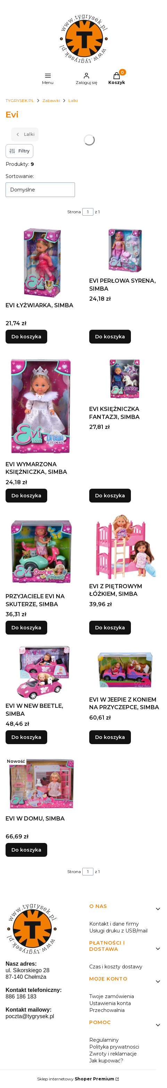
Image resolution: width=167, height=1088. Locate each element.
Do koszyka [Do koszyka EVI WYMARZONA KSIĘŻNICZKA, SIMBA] (26, 496)
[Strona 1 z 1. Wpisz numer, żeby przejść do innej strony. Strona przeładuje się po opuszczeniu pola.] (87, 212)
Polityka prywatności (114, 1047)
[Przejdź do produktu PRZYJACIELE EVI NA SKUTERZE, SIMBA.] (42, 552)
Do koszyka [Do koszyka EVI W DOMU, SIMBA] (26, 850)
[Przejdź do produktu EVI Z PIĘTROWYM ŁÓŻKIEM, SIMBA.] (125, 547)
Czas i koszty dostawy (115, 967)
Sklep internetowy (75, 1078)
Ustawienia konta (110, 1003)
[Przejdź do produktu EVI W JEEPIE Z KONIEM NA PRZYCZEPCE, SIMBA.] (125, 669)
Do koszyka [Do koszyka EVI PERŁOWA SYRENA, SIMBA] (110, 337)
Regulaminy (104, 1040)
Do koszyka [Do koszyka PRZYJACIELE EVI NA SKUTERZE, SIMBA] (26, 628)
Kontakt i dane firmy (114, 924)
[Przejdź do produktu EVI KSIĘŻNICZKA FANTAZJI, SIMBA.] (125, 379)
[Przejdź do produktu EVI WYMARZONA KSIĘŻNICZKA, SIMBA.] (42, 406)
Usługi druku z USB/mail (118, 931)
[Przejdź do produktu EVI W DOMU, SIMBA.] (42, 783)
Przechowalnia (107, 1010)
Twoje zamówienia (111, 996)
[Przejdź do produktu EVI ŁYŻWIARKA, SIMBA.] (42, 263)
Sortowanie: (20, 176)
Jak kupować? (106, 1061)
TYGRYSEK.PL (20, 100)
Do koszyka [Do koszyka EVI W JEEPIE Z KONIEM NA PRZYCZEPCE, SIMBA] (110, 737)
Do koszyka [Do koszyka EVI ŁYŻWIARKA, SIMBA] (26, 337)
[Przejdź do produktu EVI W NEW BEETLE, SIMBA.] (42, 673)
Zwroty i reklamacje (113, 1054)
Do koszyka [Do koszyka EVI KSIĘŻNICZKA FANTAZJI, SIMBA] (110, 496)
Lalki (73, 100)
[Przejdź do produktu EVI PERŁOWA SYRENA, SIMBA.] (125, 250)
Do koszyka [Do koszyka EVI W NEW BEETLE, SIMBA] (26, 737)
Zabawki (51, 100)
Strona (74, 211)
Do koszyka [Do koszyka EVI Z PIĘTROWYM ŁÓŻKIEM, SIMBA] (110, 628)
